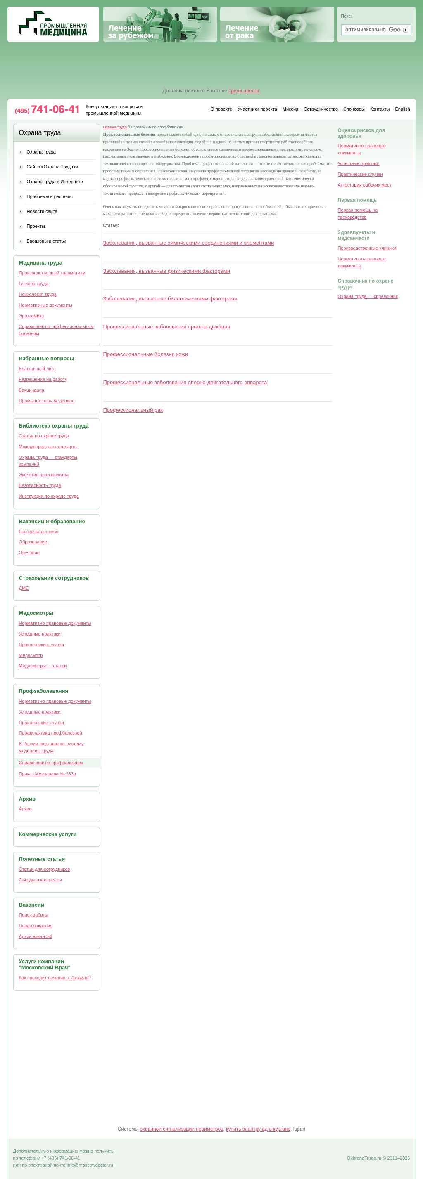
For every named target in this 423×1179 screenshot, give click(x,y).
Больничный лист (37, 368)
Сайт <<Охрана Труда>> (52, 166)
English (402, 108)
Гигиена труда (34, 283)
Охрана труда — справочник (368, 296)
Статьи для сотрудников (44, 869)
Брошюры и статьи (47, 241)
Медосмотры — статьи (43, 665)
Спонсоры (354, 108)
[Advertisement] (211, 64)
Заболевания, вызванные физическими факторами (166, 271)
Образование (33, 541)
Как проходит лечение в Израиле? (55, 977)
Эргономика (31, 315)
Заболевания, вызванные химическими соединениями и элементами (188, 243)
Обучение (29, 552)
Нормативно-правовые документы (55, 623)
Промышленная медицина (53, 24)
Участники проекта (257, 108)
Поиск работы (33, 914)
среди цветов (243, 91)
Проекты (36, 226)
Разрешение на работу (43, 379)
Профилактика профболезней (50, 732)
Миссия (290, 108)
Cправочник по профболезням (51, 762)
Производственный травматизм (52, 272)
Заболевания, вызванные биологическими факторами (170, 298)
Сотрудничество (321, 108)
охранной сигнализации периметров (181, 1129)
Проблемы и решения (50, 196)
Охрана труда (41, 151)
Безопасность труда (40, 485)
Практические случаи (41, 644)
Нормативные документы (45, 304)
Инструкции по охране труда (49, 496)
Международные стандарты (48, 446)
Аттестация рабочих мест (365, 184)
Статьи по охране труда (44, 435)
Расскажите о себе (39, 531)
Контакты (380, 108)
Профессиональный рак (133, 410)
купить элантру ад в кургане (258, 1129)
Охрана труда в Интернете (55, 181)
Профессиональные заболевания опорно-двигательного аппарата (185, 382)
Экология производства (44, 474)
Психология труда (38, 294)
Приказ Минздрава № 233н (47, 773)
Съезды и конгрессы (40, 879)
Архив (25, 808)
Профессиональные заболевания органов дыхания (167, 327)
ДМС (24, 588)
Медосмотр (31, 655)
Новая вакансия (36, 925)
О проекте (221, 108)
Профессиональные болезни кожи (145, 354)
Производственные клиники (367, 248)
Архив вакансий (35, 936)
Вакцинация (31, 389)
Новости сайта (42, 211)
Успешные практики (40, 633)
